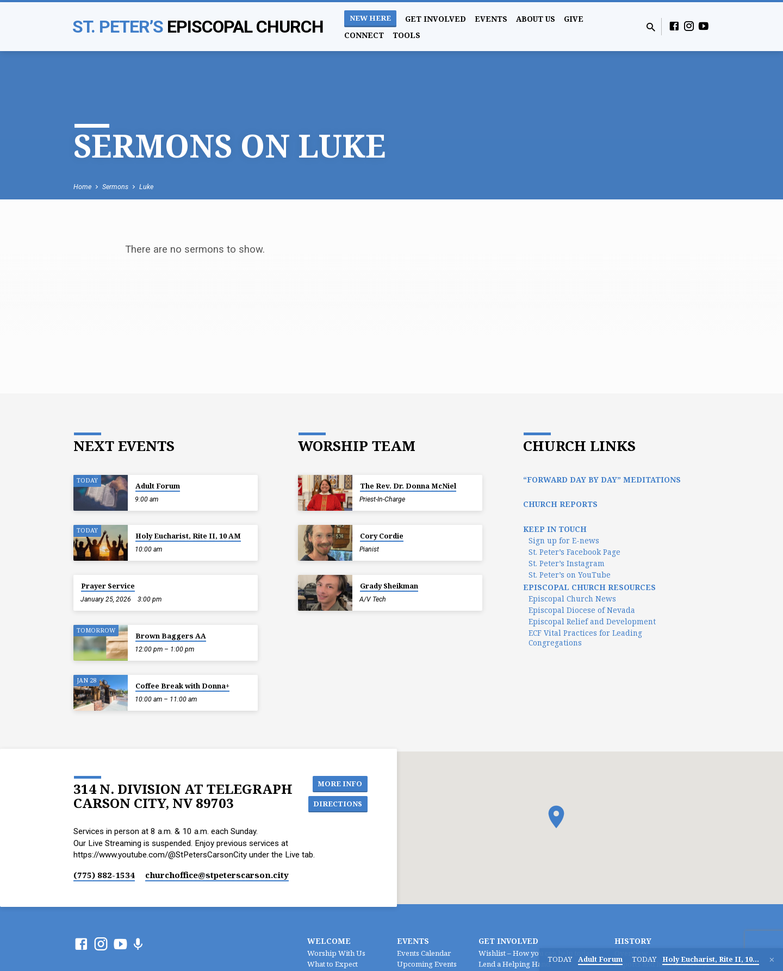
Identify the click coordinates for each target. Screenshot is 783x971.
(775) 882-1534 (104, 874)
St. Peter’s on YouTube (570, 574)
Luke (146, 187)
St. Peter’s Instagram (567, 563)
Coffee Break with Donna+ (182, 686)
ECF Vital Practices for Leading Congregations (585, 638)
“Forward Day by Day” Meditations (602, 479)
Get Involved (435, 19)
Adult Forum (157, 486)
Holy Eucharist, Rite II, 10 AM (188, 536)
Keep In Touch (555, 529)
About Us (535, 19)
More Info (341, 783)
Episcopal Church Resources (589, 587)
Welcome (329, 941)
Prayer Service (108, 586)
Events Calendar (424, 953)
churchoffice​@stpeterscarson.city (217, 874)
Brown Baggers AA (170, 636)
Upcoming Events (427, 964)
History (632, 941)
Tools (406, 35)
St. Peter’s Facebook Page (574, 552)
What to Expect (332, 964)
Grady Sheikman (389, 586)
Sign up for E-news (564, 540)
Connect (364, 35)
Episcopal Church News (572, 598)
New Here (370, 18)
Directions (339, 804)
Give (573, 19)
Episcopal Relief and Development (592, 621)
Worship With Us (336, 953)
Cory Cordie (381, 536)
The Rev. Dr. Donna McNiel (408, 486)
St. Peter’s (198, 26)
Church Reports (560, 504)
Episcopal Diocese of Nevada (582, 610)
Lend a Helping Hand (514, 964)
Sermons (115, 187)
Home (82, 187)
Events (491, 19)
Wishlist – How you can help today (535, 953)
